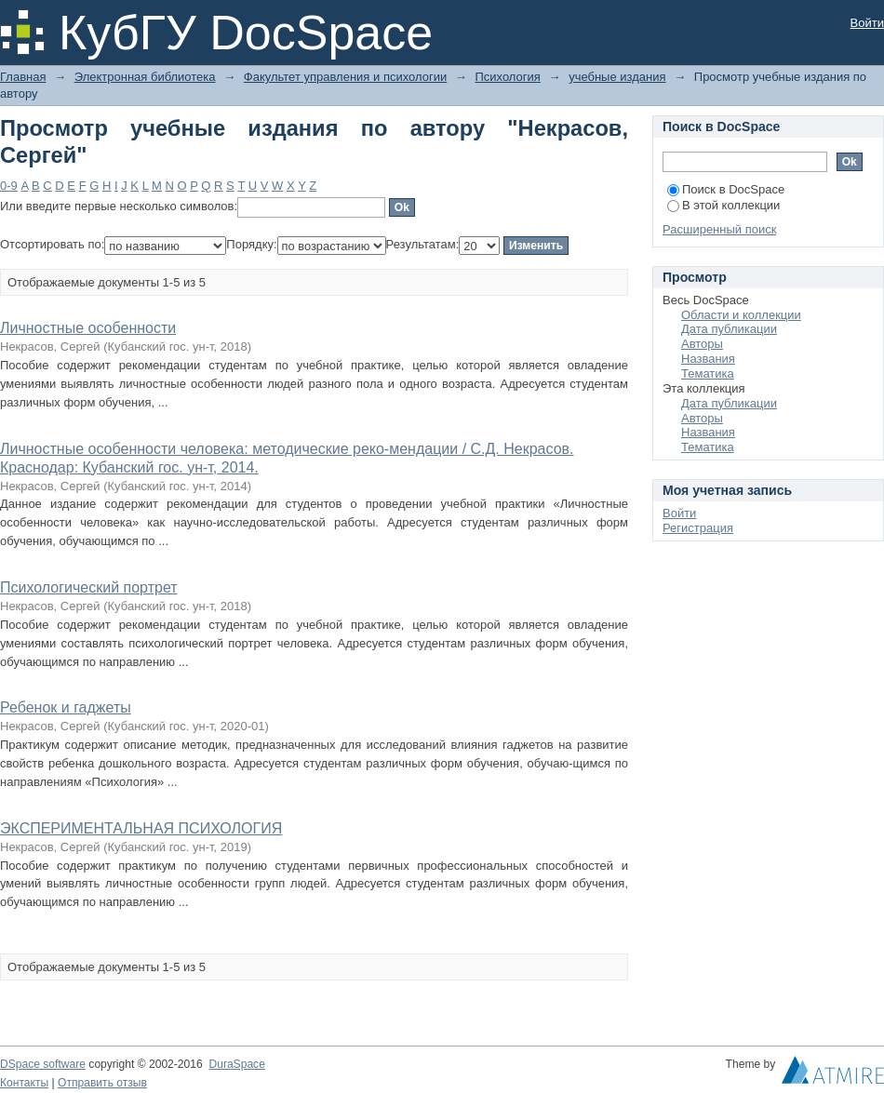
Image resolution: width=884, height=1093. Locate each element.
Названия (708, 359)
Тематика (707, 373)
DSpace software (43, 1064)
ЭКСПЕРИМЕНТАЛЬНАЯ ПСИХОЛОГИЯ (141, 828)
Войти (867, 23)
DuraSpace (236, 1064)
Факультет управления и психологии (345, 77)
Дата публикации (729, 329)
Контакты (24, 1082)
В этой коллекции (723, 205)
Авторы (702, 344)
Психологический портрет (89, 587)
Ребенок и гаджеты (65, 707)
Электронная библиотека (145, 77)
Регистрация (698, 528)
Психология (507, 77)
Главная (23, 77)
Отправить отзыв (102, 1082)
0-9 (9, 186)
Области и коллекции (741, 315)
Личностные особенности (88, 328)
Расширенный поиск (719, 229)
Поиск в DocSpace (725, 189)
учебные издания (617, 77)
